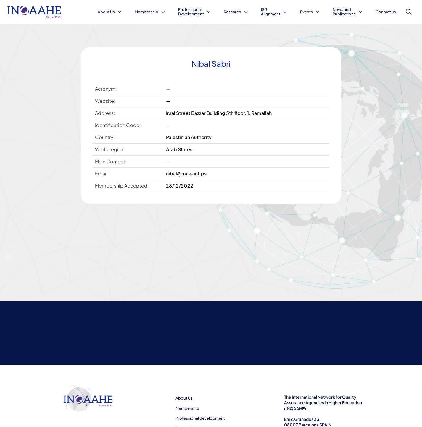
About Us (106, 11)
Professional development (200, 418)
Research (232, 11)
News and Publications (344, 11)
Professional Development (191, 11)
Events (306, 11)
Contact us (386, 11)
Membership (146, 11)
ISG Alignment (270, 11)
